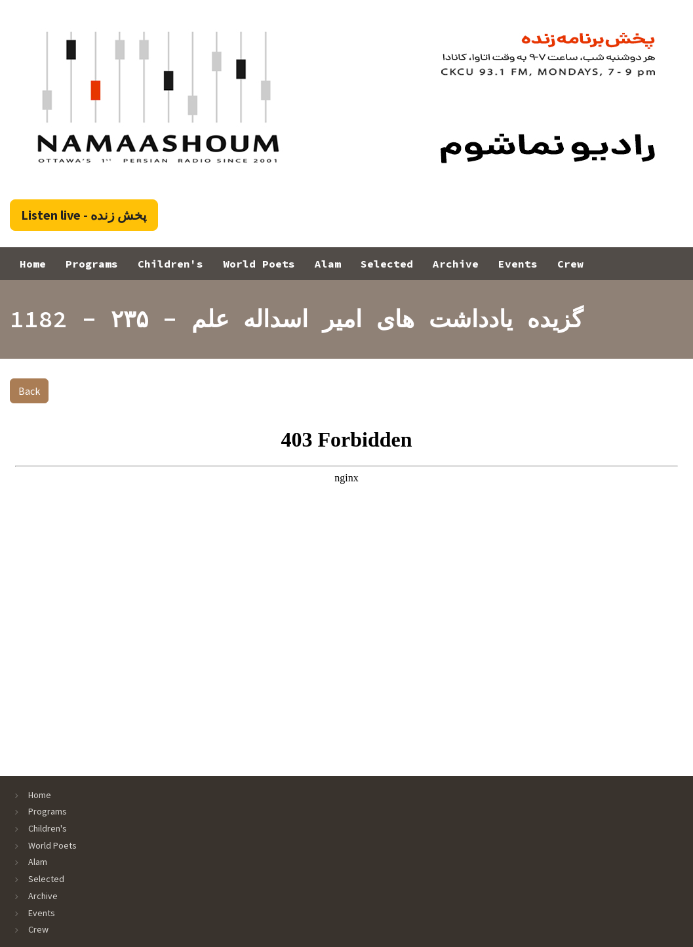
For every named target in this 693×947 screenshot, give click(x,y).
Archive (456, 263)
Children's (170, 263)
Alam (328, 263)
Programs (92, 263)
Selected (387, 263)
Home (33, 263)
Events (518, 263)
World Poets (259, 263)
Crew (570, 263)
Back (29, 390)
